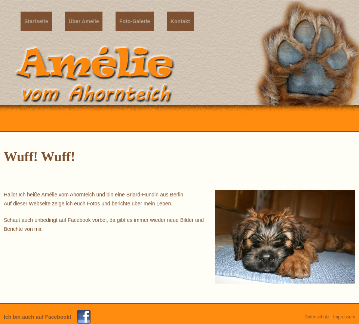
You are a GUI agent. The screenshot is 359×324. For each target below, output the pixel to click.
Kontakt (180, 21)
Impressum (344, 317)
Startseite (36, 21)
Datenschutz (316, 317)
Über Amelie (83, 21)
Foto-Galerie (134, 21)
